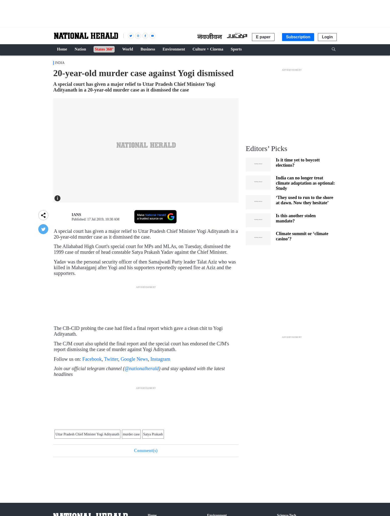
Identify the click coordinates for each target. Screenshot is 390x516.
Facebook (92, 359)
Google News (134, 359)
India (60, 63)
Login (327, 37)
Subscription (298, 37)
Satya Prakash (153, 434)
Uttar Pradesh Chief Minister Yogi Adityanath (87, 434)
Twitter (111, 359)
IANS (76, 214)
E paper (263, 37)
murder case (131, 434)
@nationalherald (142, 368)
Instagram (160, 359)
